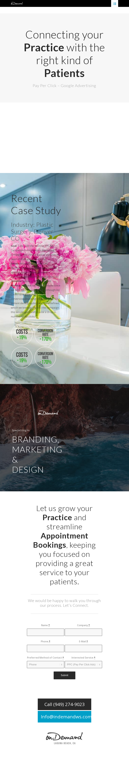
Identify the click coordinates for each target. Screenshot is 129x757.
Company (83, 625)
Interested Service (83, 657)
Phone (45, 641)
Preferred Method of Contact (45, 657)
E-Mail (83, 641)
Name (45, 625)
